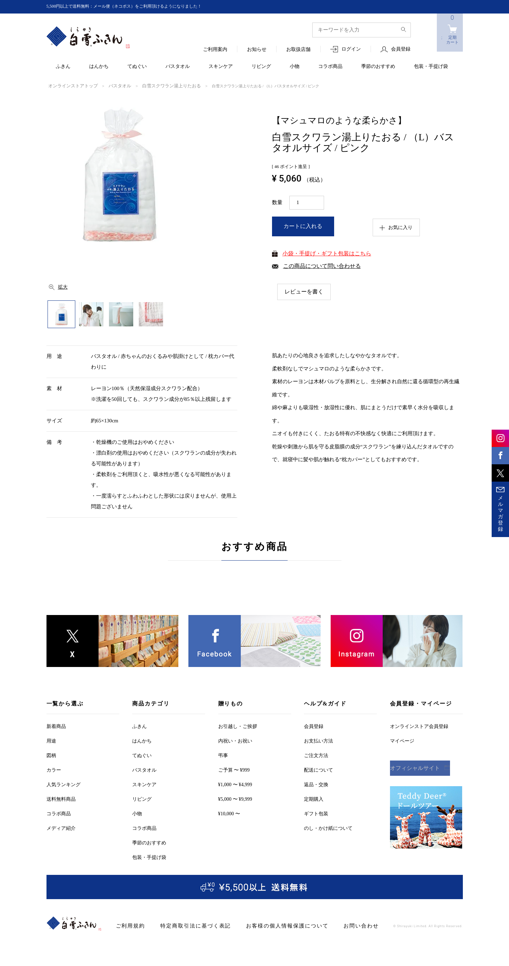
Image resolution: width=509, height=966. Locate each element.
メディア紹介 (61, 827)
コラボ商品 (330, 66)
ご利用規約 (129, 925)
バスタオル (178, 66)
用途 (51, 740)
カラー (53, 769)
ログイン (351, 49)
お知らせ (256, 49)
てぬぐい (137, 66)
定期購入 (313, 798)
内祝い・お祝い (235, 740)
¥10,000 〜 (229, 813)
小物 (294, 66)
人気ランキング (63, 784)
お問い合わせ (337, 925)
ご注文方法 (316, 754)
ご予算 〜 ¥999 (234, 769)
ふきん (63, 66)
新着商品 (56, 725)
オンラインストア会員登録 (419, 725)
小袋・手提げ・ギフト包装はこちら (326, 253)
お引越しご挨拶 (237, 725)
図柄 (51, 754)
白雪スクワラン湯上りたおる (156, 86)
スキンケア (221, 66)
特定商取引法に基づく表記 (188, 925)
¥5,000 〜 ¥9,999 (235, 798)
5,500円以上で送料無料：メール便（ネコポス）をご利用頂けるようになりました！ (137, 6)
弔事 (223, 754)
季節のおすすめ (378, 66)
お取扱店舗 (298, 49)
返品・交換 (316, 784)
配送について (318, 769)
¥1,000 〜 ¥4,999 (235, 784)
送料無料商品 (61, 798)
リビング (261, 66)
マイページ (402, 740)
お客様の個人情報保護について (270, 925)
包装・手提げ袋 (431, 66)
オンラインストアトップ (69, 86)
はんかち (99, 66)
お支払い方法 (318, 740)
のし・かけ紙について (328, 827)
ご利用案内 (215, 49)
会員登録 (400, 49)
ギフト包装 (316, 813)
